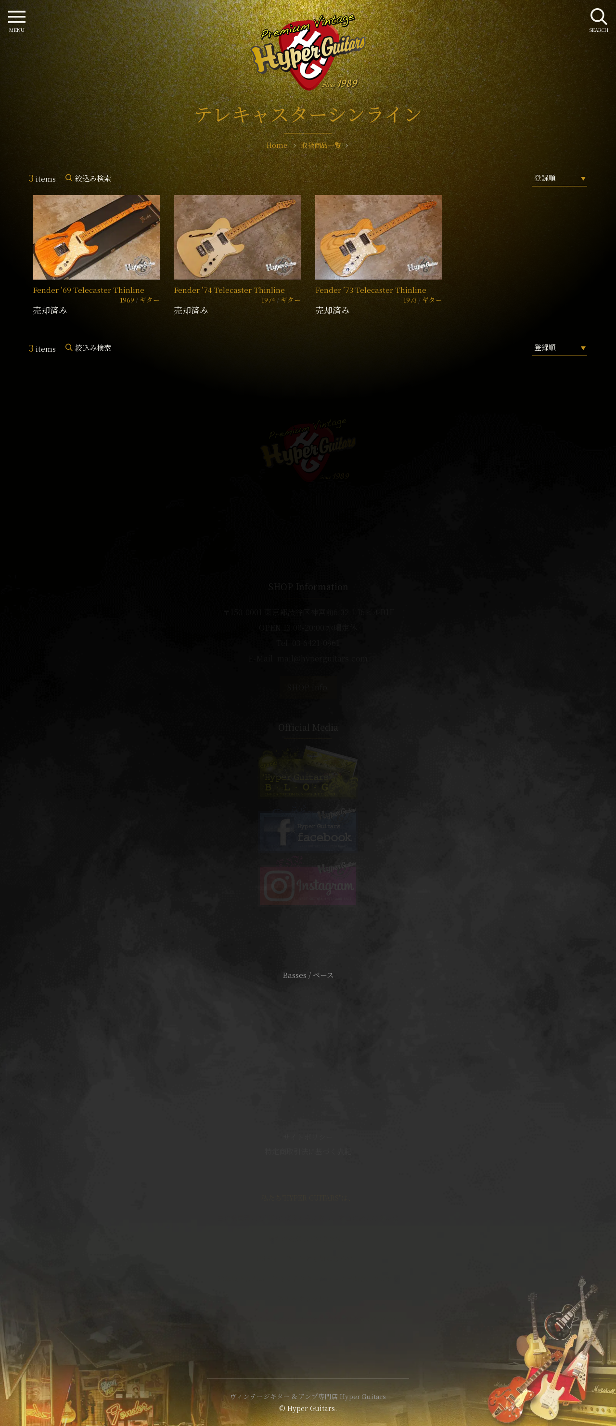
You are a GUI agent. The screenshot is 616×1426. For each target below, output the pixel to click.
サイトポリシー (308, 1137)
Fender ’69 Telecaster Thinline (88, 290)
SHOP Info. (308, 687)
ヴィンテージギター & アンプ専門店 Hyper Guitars (308, 1396)
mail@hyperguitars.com (322, 658)
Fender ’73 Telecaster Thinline (370, 290)
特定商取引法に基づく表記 (308, 1151)
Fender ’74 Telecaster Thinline (229, 290)
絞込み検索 (93, 178)
